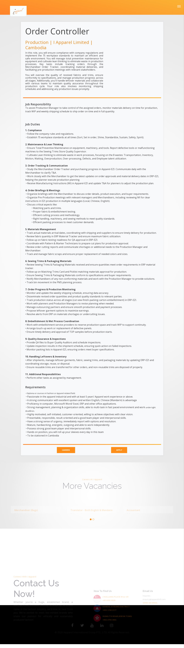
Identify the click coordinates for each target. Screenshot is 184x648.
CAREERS (66, 450)
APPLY (119, 450)
